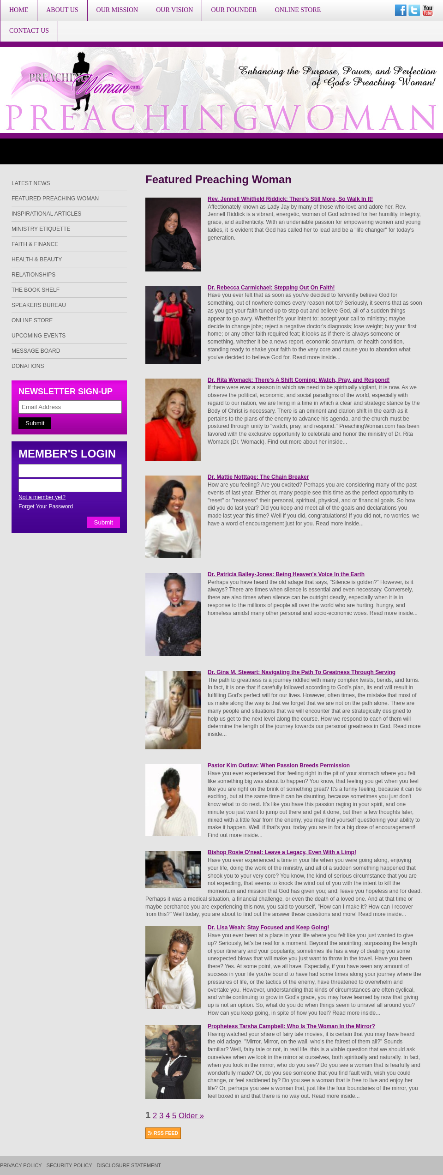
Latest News (31, 183)
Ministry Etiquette (41, 229)
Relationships (33, 274)
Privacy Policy (21, 1165)
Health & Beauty (37, 259)
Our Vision (174, 9)
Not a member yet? (42, 497)
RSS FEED (163, 1133)
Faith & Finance (35, 244)
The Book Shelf (36, 290)
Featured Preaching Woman (55, 198)
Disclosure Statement (129, 1165)
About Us (62, 9)
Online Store (298, 9)
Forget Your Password (45, 506)
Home (18, 9)
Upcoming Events (39, 335)
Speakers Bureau (39, 305)
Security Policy (69, 1165)
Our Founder (234, 9)
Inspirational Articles (46, 214)
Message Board (36, 351)
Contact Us (29, 30)
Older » (191, 1115)
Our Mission (117, 9)
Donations (28, 366)
